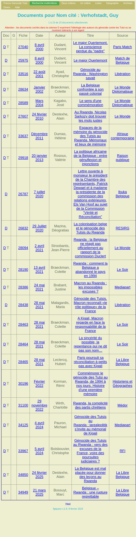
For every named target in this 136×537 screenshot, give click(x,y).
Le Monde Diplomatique (122, 89)
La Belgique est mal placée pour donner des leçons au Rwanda (90, 474)
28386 (23, 287)
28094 (23, 248)
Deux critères (69, 3)
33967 (23, 451)
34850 (23, 475)
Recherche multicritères (44, 3)
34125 (23, 425)
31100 (23, 405)
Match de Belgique (122, 60)
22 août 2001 (39, 74)
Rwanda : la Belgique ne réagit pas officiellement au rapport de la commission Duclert (90, 247)
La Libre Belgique (122, 362)
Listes (98, 3)
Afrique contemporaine (122, 136)
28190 (23, 270)
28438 (23, 305)
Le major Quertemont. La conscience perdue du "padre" (90, 47)
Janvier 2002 (39, 89)
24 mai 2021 (39, 287)
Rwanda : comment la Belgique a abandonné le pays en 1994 (90, 269)
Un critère (85, 3)
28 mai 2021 (39, 305)
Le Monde (122, 116)
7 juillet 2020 (39, 194)
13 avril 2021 (39, 269)
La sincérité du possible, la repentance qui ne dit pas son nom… (90, 344)
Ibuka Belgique (122, 194)
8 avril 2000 (39, 47)
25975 (23, 60)
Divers (7, 7)
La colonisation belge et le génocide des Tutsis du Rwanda (90, 228)
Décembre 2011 (39, 136)
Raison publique (122, 158)
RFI (123, 451)
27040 (23, 47)
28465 (23, 362)
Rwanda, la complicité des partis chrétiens (90, 405)
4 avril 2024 (39, 425)
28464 (23, 344)
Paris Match (122, 47)
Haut (68, 504)
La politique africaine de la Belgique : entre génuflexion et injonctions (90, 157)
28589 (23, 103)
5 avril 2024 (39, 451)
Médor (123, 405)
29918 (23, 158)
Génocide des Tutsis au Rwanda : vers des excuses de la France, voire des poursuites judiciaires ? (90, 450)
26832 (23, 228)
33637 (23, 136)
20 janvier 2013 (39, 158)
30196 (23, 383)
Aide (17, 7)
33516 (23, 74)
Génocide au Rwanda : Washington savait (90, 74)
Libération (122, 74)
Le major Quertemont (90, 60)
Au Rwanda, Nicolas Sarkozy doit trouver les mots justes (90, 116)
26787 (23, 194)
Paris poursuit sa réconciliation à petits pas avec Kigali (90, 362)
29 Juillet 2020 (39, 228)
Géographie (112, 3)
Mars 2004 (39, 103)
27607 (23, 116)
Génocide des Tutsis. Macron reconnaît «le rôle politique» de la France (90, 305)
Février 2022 (39, 383)
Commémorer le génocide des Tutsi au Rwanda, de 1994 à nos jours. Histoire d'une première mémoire (90, 383)
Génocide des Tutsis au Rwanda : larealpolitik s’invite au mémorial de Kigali (90, 425)
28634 (23, 89)
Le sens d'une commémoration (90, 103)
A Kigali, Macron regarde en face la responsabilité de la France (90, 324)
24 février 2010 (39, 116)
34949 (23, 492)
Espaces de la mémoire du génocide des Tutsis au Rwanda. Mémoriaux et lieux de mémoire (90, 136)
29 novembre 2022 (39, 405)
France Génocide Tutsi (15, 3)
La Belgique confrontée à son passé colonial (90, 89)
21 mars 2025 (39, 492)
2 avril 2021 (39, 248)
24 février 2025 (39, 475)
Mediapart (123, 287)
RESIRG (122, 228)
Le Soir (122, 270)
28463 (23, 324)
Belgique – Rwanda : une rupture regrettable (90, 492)
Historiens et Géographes (122, 383)
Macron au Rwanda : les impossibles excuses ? (90, 287)
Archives (127, 3)
